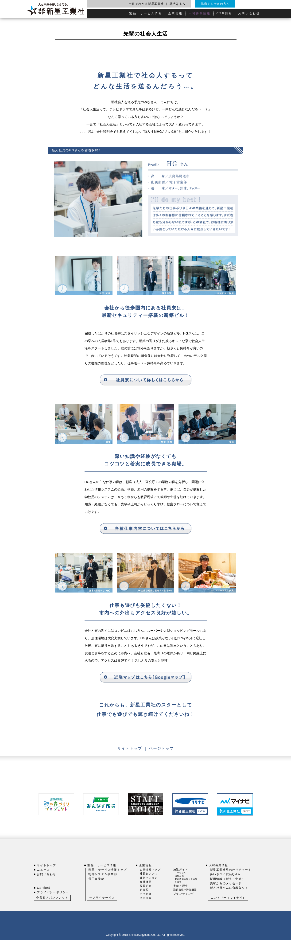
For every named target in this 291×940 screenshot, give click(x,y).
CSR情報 (224, 13)
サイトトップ (130, 748)
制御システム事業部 (102, 874)
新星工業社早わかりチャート (231, 869)
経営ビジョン (149, 877)
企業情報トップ (150, 869)
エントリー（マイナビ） (228, 897)
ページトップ (161, 748)
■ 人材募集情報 (217, 865)
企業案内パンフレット (52, 897)
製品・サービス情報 (145, 13)
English (251, 3)
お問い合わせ (249, 13)
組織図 (144, 889)
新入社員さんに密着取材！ (229, 887)
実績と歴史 (180, 885)
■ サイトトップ (45, 865)
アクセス (145, 894)
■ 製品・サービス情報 (100, 865)
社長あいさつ (149, 873)
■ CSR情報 (42, 887)
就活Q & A (177, 3)
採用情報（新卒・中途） (227, 879)
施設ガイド (180, 869)
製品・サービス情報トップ (107, 869)
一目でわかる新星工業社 (146, 3)
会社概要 (145, 881)
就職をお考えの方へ (215, 3)
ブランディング (183, 893)
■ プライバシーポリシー (51, 892)
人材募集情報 (200, 13)
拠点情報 (145, 898)
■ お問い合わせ (45, 874)
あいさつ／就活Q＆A (225, 874)
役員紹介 (145, 885)
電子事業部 (96, 879)
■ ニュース (42, 869)
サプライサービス (102, 897)
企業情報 (175, 13)
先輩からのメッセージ (226, 883)
